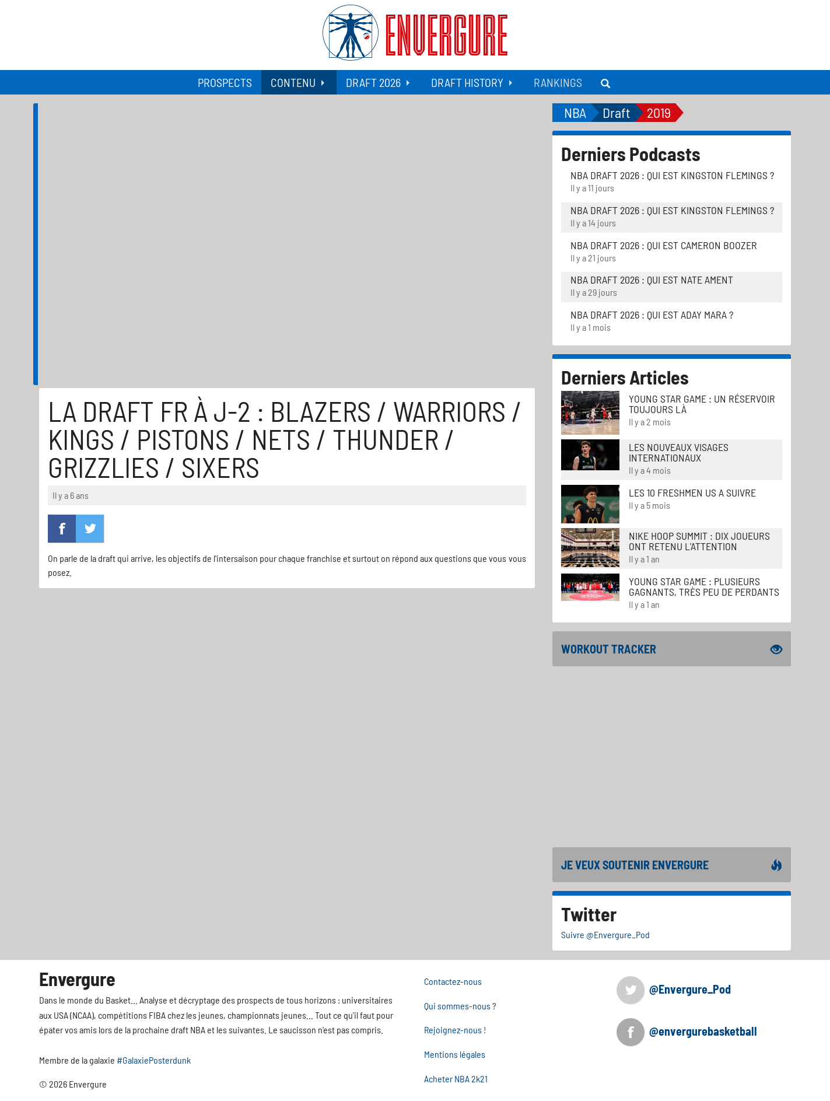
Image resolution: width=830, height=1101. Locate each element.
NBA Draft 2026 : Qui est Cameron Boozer (663, 245)
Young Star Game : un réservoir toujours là (702, 403)
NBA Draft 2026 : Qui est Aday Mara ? (651, 314)
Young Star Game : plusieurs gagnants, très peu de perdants (704, 586)
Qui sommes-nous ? (460, 1005)
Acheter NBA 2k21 (456, 1078)
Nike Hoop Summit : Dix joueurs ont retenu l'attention (699, 541)
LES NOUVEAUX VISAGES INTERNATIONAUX (679, 452)
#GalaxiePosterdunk (154, 1059)
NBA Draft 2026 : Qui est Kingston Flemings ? (672, 175)
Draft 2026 (373, 82)
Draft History (467, 82)
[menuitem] (224, 82)
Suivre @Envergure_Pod (605, 934)
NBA (575, 112)
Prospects (225, 82)
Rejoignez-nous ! (455, 1029)
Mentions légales (454, 1054)
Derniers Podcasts (631, 153)
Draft (617, 112)
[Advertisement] (672, 756)
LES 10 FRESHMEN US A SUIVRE (692, 492)
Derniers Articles (625, 377)
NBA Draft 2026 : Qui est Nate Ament (651, 279)
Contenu (293, 82)
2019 (659, 112)
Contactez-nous (453, 981)
